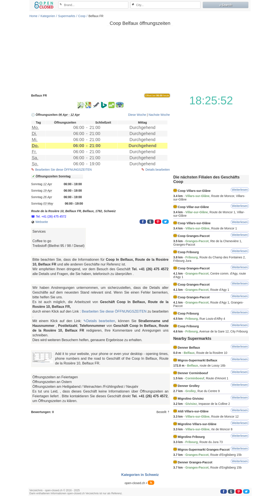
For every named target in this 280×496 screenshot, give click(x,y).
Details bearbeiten (157, 169)
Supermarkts (66, 16)
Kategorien (47, 16)
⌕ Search (225, 5)
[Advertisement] (140, 59)
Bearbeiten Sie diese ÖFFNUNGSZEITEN (63, 169)
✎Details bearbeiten (99, 321)
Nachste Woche (159, 114)
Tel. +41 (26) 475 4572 (51, 216)
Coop (81, 16)
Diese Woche (137, 114)
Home (33, 16)
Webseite (39, 222)
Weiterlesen (240, 189)
